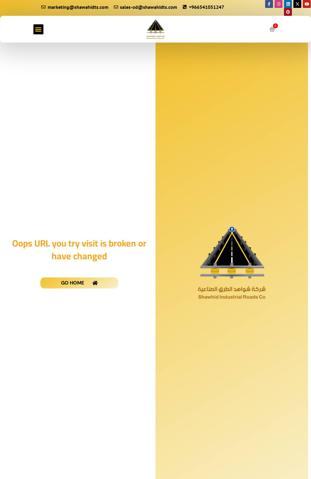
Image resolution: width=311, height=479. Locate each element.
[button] (38, 29)
